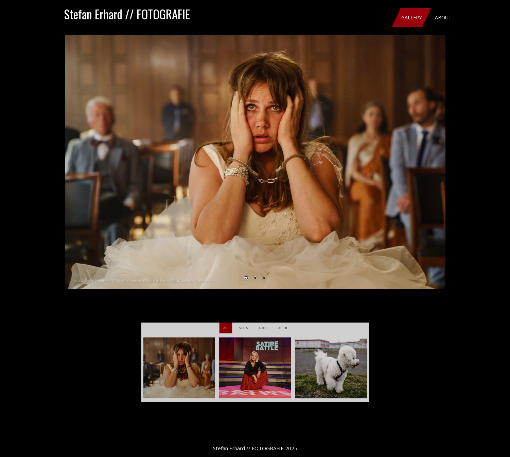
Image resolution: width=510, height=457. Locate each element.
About (443, 17)
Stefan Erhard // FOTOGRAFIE (127, 14)
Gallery (411, 17)
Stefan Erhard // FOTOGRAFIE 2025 (255, 448)
